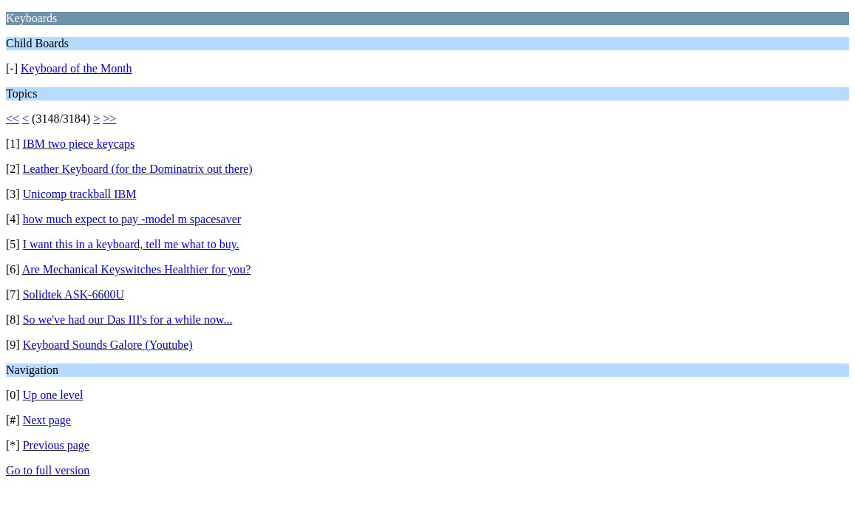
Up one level (53, 395)
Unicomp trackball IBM (80, 194)
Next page (47, 420)
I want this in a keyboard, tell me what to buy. (131, 244)
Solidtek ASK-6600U (73, 294)
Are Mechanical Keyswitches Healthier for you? (136, 269)
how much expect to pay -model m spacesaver (132, 219)
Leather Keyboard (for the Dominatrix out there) (138, 169)
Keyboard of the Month (76, 68)
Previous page (56, 445)
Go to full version (47, 470)
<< (12, 118)
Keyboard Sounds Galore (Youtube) (108, 344)
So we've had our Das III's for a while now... (128, 319)
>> (109, 118)
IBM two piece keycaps (79, 143)
